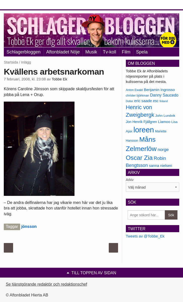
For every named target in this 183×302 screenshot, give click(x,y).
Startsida (11, 62)
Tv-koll (109, 51)
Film (126, 51)
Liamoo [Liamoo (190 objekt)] (164, 122)
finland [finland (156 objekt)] (164, 101)
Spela (142, 51)
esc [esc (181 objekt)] (156, 101)
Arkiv (130, 180)
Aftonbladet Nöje (63, 51)
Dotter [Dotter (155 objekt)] (129, 101)
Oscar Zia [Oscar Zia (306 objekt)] (139, 157)
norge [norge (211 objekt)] (163, 149)
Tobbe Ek (59, 79)
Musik (91, 51)
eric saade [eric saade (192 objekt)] (143, 101)
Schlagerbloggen (24, 51)
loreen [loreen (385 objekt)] (143, 130)
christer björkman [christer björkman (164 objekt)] (137, 95)
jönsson (28, 226)
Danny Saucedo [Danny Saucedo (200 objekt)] (164, 95)
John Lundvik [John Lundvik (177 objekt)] (165, 115)
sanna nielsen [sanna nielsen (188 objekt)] (160, 166)
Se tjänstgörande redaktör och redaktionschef (46, 284)
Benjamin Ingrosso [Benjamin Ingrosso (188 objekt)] (159, 90)
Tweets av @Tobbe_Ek (145, 236)
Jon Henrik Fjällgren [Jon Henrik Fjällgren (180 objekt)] (141, 122)
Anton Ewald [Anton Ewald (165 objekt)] (134, 90)
